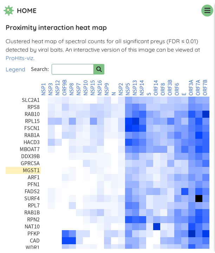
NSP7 (78, 89)
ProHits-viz (19, 57)
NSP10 (85, 88)
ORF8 (163, 89)
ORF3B (170, 88)
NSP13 (134, 88)
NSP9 (106, 89)
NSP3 (50, 89)
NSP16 (99, 88)
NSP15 (92, 88)
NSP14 (141, 88)
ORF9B (64, 88)
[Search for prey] (99, 69)
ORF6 (177, 89)
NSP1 (43, 89)
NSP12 (57, 88)
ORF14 (155, 88)
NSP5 (127, 89)
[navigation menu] (207, 11)
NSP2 (120, 89)
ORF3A (191, 88)
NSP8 (71, 89)
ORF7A (198, 88)
